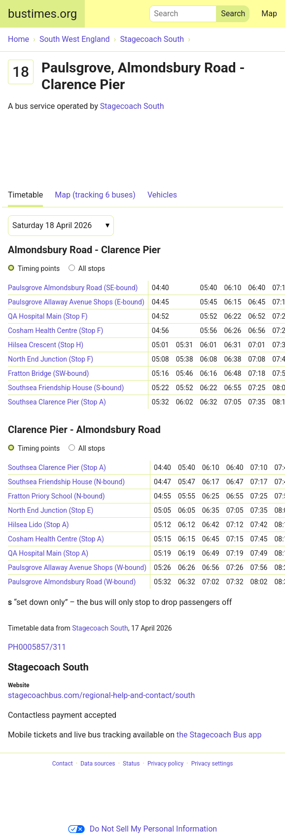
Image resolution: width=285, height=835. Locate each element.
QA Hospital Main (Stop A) (48, 553)
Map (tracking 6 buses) (95, 195)
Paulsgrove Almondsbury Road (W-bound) (72, 582)
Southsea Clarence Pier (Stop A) (57, 402)
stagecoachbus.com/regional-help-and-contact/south (101, 695)
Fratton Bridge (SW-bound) (48, 373)
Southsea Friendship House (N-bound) (66, 482)
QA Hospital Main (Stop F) (48, 316)
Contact (62, 763)
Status (131, 763)
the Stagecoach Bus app (219, 734)
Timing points (39, 268)
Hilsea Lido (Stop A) (38, 525)
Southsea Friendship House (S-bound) (66, 388)
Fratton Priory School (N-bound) (56, 496)
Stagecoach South (132, 106)
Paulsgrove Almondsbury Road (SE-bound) (73, 288)
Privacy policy (165, 763)
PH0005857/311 (37, 647)
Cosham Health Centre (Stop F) (55, 330)
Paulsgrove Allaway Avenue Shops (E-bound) (76, 302)
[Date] (61, 225)
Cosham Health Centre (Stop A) (56, 539)
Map (269, 13)
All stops (91, 268)
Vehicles (162, 195)
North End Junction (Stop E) (50, 510)
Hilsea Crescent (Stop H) (45, 345)
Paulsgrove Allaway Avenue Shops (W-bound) (77, 567)
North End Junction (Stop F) (50, 359)
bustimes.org (42, 14)
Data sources (97, 763)
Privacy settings (212, 763)
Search (182, 11)
